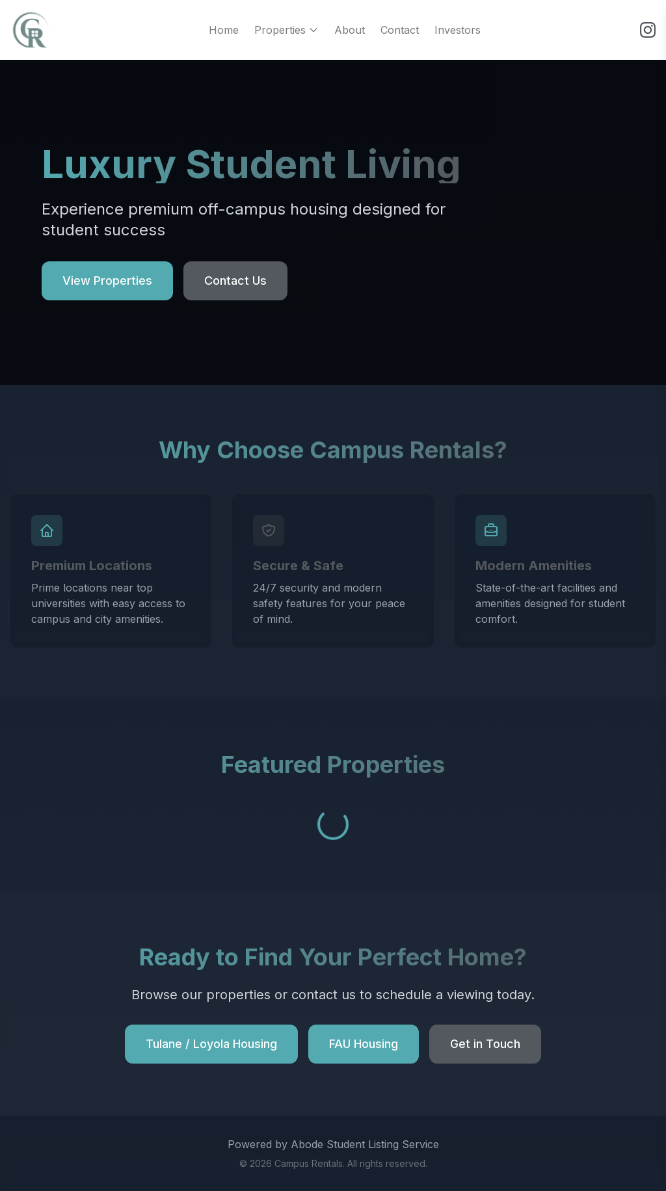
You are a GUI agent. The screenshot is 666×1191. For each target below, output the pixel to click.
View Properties (107, 280)
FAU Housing (363, 1044)
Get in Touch (485, 1044)
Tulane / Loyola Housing (211, 1044)
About (349, 29)
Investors (457, 29)
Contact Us (235, 280)
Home (224, 29)
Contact (399, 29)
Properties (286, 29)
